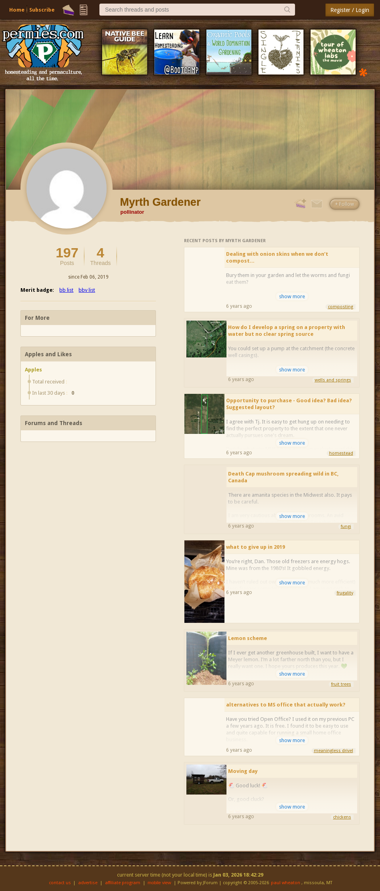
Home (16, 10)
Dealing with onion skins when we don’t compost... (277, 257)
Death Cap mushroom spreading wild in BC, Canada (283, 477)
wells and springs (333, 380)
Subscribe (42, 10)
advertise (87, 882)
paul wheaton (285, 882)
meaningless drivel (333, 750)
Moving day (243, 771)
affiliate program (122, 882)
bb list (66, 290)
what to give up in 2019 (255, 547)
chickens (342, 817)
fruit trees (341, 684)
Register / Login (349, 10)
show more (292, 296)
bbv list (87, 290)
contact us (60, 882)
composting (340, 306)
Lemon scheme (247, 638)
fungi (346, 526)
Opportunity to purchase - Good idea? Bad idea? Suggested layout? (289, 403)
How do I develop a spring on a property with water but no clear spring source (286, 330)
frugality (345, 593)
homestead (341, 453)
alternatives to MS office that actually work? (286, 705)
